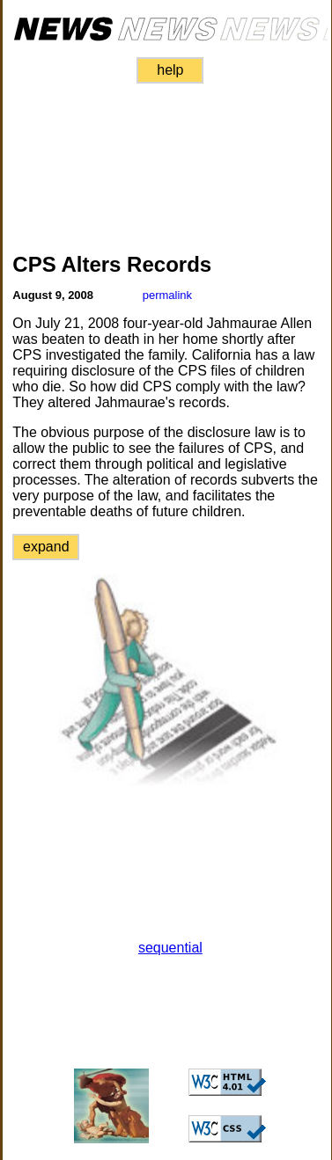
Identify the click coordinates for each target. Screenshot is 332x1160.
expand (46, 546)
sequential (170, 947)
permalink (167, 295)
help (170, 69)
